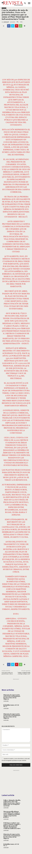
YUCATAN (4, 8)
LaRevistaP (6, 22)
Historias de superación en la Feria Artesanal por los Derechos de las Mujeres (11, 697)
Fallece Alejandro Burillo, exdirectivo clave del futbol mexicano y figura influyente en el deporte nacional (12, 803)
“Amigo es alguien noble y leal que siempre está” (23, 673)
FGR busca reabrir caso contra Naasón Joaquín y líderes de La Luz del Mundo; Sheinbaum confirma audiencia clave (11, 825)
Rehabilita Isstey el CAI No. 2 (11, 705)
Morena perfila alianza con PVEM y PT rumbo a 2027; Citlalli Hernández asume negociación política (11, 814)
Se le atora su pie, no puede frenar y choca (7, 673)
